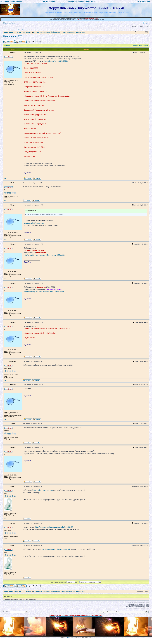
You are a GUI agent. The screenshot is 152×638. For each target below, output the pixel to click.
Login (5, 23)
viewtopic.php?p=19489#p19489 (56, 61)
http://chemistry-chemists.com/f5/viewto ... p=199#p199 (44, 255)
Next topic (145, 45)
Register (12, 23)
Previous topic (137, 45)
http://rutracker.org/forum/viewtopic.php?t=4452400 (54, 527)
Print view (7, 45)
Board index (8, 32)
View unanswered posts (10, 30)
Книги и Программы (23, 32)
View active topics (23, 30)
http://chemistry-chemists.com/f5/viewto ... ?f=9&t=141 (44, 292)
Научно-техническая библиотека (46, 32)
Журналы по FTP (12, 36)
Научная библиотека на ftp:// (73, 32)
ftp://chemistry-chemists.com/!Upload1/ (56, 549)
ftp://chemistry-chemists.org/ (42, 490)
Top (5, 178)
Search (146, 23)
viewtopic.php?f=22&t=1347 (34, 223)
